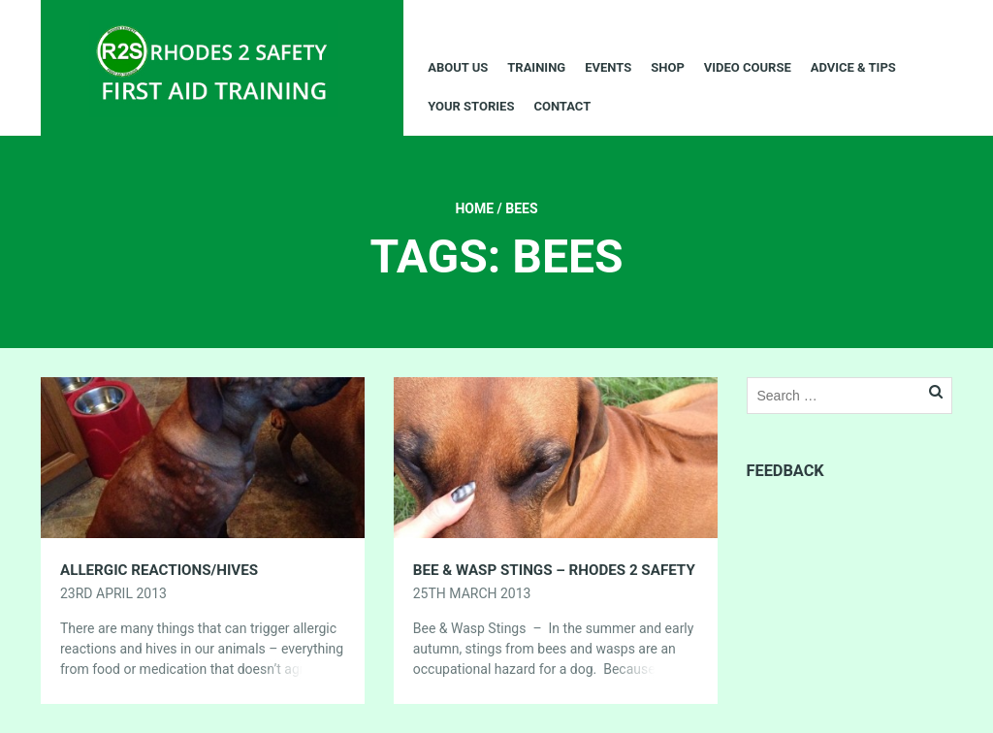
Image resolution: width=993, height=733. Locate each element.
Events (608, 67)
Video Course (747, 67)
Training (536, 67)
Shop (668, 67)
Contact (562, 106)
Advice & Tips (853, 67)
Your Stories (471, 106)
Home (474, 208)
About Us (458, 67)
